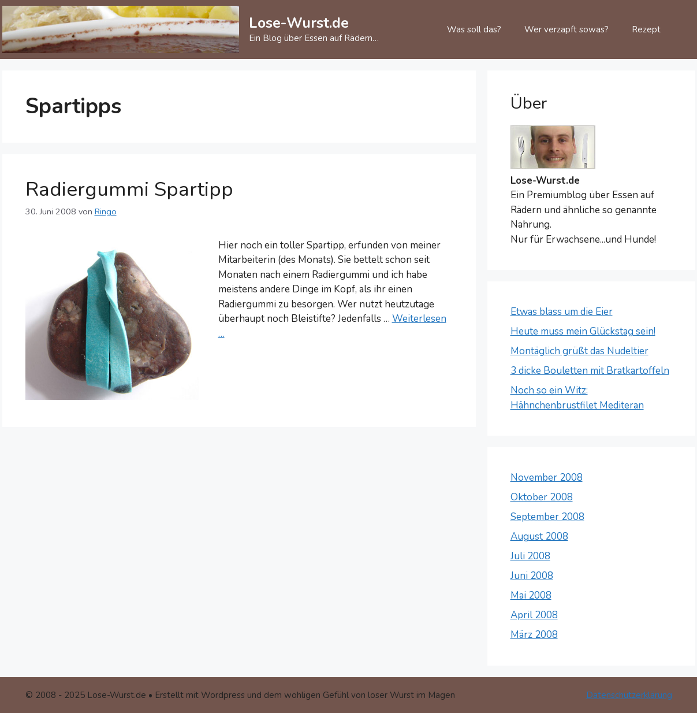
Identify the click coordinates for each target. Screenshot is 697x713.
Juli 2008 (530, 556)
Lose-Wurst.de (299, 23)
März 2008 (534, 634)
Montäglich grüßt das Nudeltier (579, 351)
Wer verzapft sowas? (566, 29)
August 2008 (539, 536)
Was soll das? (474, 29)
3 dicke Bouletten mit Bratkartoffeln (589, 370)
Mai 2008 (530, 595)
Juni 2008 (531, 575)
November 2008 (546, 477)
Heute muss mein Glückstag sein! (582, 331)
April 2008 (534, 615)
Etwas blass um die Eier (561, 311)
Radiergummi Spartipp (129, 189)
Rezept (646, 29)
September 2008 (547, 516)
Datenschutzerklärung (629, 695)
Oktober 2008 (541, 497)
